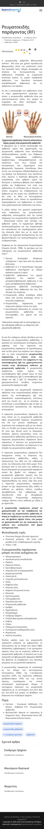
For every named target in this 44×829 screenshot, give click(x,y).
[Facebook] (20, 2)
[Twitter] (24, 2)
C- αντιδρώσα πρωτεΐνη (13, 735)
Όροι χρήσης (26, 817)
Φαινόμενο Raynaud (16, 768)
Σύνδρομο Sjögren (15, 750)
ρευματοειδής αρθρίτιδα (13, 729)
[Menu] (40, 10)
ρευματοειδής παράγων (13, 724)
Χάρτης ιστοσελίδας (11, 817)
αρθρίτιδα (30, 735)
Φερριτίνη (10, 786)
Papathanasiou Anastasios (31, 824)
